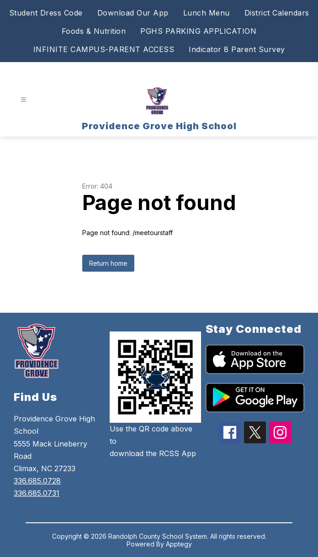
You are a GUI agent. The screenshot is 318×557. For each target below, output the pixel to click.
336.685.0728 (37, 480)
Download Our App (133, 12)
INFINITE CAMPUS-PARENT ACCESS (104, 49)
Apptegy (179, 544)
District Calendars (276, 12)
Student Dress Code (46, 12)
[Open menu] (23, 100)
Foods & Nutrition (94, 31)
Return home (108, 263)
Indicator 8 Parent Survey (237, 49)
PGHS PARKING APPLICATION (198, 31)
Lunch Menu (206, 12)
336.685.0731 (36, 493)
